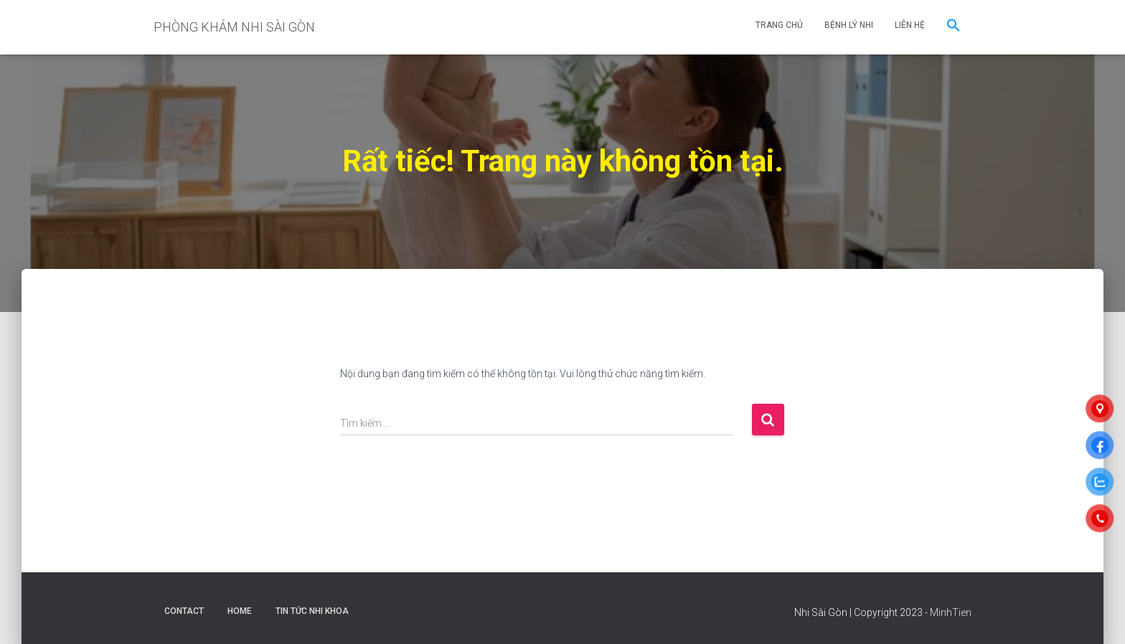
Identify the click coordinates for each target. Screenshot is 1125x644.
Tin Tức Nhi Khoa (312, 611)
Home (239, 611)
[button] (953, 27)
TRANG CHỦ (779, 25)
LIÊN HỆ (910, 25)
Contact (184, 611)
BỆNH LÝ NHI (848, 25)
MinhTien (950, 612)
